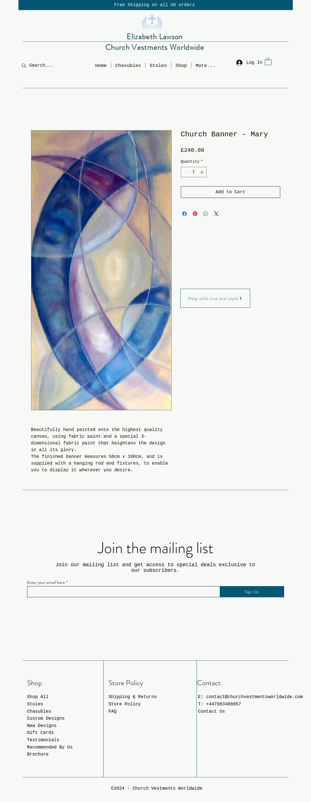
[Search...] (45, 65)
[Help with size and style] (215, 298)
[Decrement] (185, 172)
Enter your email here (46, 582)
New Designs (42, 725)
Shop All (38, 697)
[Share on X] (216, 213)
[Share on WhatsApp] (205, 213)
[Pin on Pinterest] (195, 213)
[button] (181, 65)
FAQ (113, 711)
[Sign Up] (252, 591)
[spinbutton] (194, 172)
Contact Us (211, 711)
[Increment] (202, 172)
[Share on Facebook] (184, 213)
